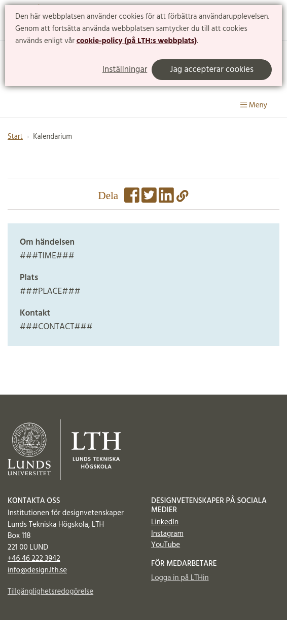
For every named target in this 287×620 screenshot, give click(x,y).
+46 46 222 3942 (34, 559)
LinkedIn (164, 522)
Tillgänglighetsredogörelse (50, 592)
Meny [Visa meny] (253, 105)
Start (15, 137)
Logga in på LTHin (180, 578)
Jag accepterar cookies (212, 69)
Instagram (167, 534)
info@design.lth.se (37, 570)
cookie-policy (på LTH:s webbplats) (137, 41)
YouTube (165, 545)
